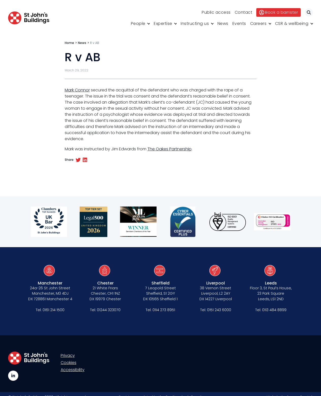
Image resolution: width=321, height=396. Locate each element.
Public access (216, 12)
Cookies (68, 363)
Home (69, 43)
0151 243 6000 (219, 309)
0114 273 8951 (164, 309)
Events (239, 23)
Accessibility (73, 370)
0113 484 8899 (274, 309)
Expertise (163, 23)
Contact (243, 12)
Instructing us (195, 23)
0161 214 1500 (53, 309)
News (222, 23)
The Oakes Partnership (169, 149)
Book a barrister (278, 12)
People (138, 23)
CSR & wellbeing (292, 23)
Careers (258, 23)
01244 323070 (109, 309)
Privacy (68, 355)
